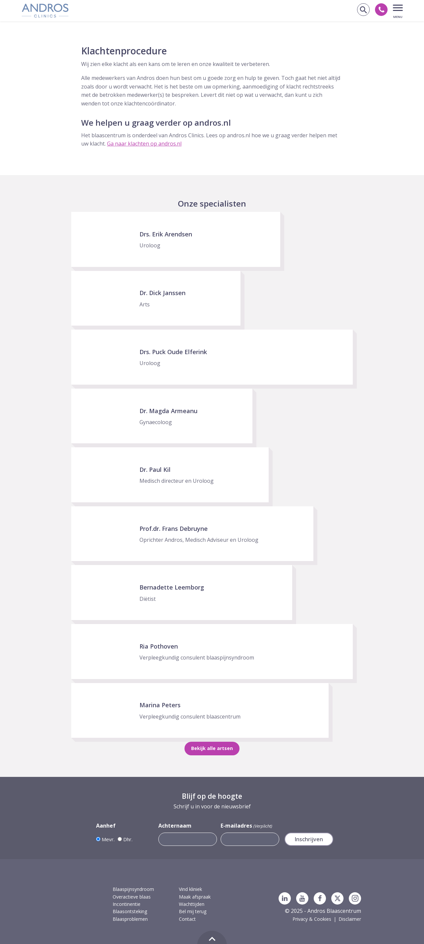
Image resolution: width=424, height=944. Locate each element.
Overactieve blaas (132, 897)
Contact (187, 919)
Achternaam (174, 825)
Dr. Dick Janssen (162, 293)
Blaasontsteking (130, 911)
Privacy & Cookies (311, 919)
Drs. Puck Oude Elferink (173, 352)
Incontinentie (126, 904)
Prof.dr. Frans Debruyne (173, 529)
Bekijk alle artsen (212, 748)
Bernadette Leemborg (171, 587)
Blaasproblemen (130, 919)
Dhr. (127, 839)
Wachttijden (191, 904)
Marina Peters (160, 705)
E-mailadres (246, 826)
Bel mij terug (192, 911)
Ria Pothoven (158, 646)
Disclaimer (350, 919)
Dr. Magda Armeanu (168, 411)
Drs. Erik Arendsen (165, 234)
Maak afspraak (195, 897)
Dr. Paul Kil (155, 469)
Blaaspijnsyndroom (133, 889)
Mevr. (108, 839)
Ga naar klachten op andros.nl (144, 143)
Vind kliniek (190, 889)
